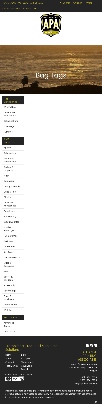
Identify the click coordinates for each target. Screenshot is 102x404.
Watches (8, 310)
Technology (10, 290)
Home (5, 2)
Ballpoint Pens (11, 121)
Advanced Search (9, 324)
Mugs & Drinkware (9, 264)
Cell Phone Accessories (10, 114)
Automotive (10, 153)
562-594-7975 (89, 377)
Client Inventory (12, 8)
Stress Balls (9, 285)
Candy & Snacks (12, 186)
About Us (16, 2)
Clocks (7, 197)
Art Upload (36, 2)
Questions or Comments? (18, 374)
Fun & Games (10, 235)
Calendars (9, 181)
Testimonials (11, 365)
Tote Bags (9, 126)
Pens (6, 271)
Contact (9, 362)
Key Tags (8, 252)
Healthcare (9, 246)
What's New (10, 107)
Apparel (8, 147)
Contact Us (30, 8)
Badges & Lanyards (8, 169)
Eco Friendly (10, 216)
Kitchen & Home (12, 257)
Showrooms (27, 362)
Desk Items (9, 211)
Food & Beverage (9, 229)
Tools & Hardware (9, 298)
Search (65, 2)
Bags (6, 175)
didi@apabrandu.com (86, 383)
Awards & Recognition (10, 160)
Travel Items (10, 304)
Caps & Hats (10, 191)
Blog (25, 2)
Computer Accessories (10, 204)
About (8, 358)
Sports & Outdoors (8, 278)
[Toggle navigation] (4, 42)
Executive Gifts (11, 221)
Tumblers (9, 131)
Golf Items (9, 241)
